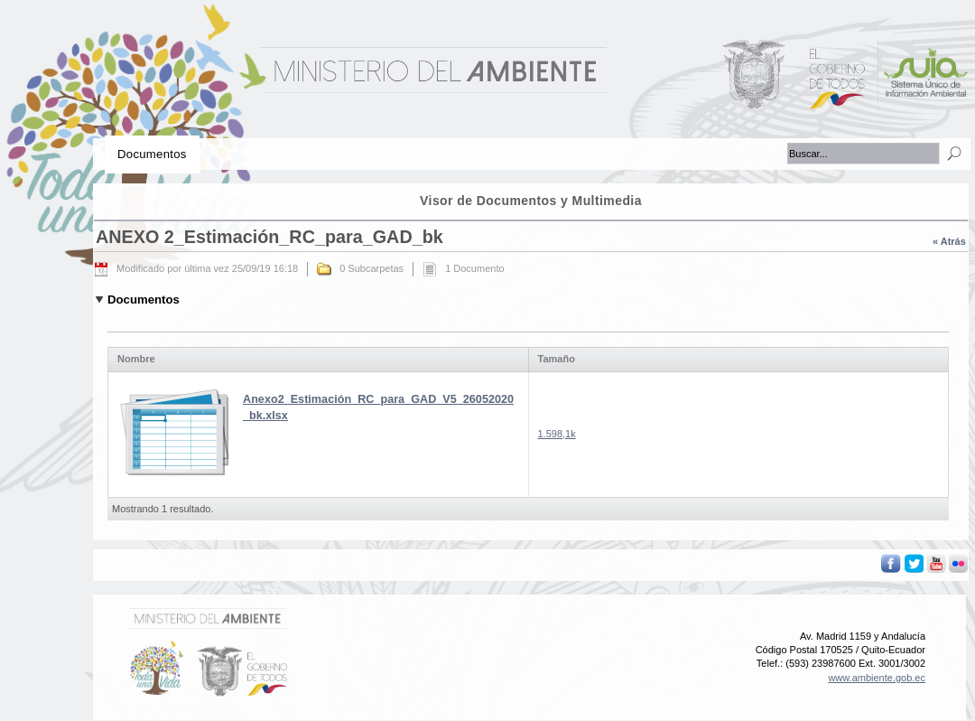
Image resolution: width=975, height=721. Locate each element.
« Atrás (949, 241)
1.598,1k (557, 433)
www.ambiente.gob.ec (876, 677)
